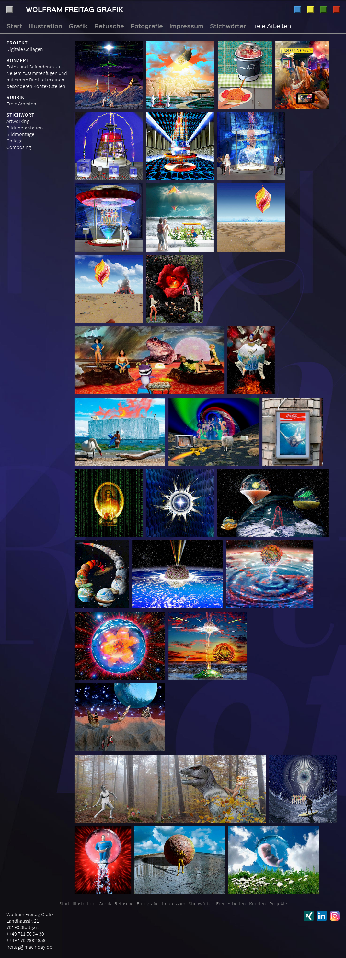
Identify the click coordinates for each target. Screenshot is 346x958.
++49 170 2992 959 (26, 940)
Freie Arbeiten (21, 103)
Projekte (278, 903)
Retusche (323, 9)
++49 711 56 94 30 (25, 933)
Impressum (186, 25)
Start (14, 25)
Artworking (17, 121)
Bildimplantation (24, 127)
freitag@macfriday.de (29, 946)
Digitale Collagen (24, 49)
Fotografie (336, 9)
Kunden (257, 903)
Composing (18, 147)
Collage (14, 140)
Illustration (297, 9)
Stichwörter (228, 25)
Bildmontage (20, 134)
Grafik (310, 9)
